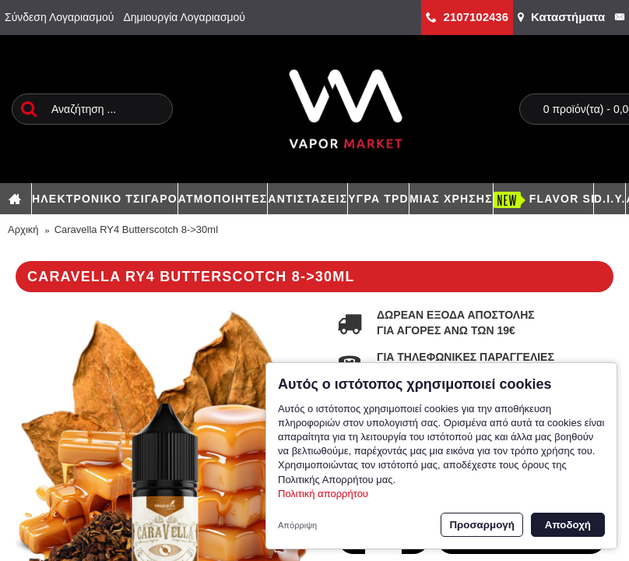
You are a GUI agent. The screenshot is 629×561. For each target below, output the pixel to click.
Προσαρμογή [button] (481, 525)
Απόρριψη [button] (297, 525)
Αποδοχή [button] (568, 525)
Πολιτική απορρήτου (323, 493)
